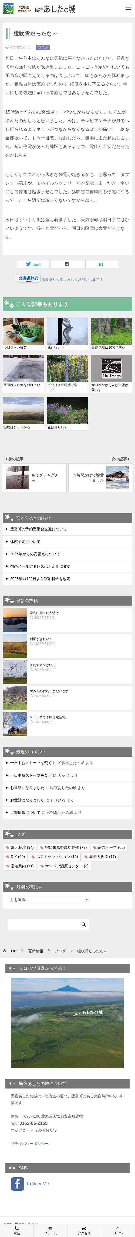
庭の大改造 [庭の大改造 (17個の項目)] (102, 856)
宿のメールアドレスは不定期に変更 (40, 566)
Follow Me (30, 1184)
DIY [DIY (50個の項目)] (18, 856)
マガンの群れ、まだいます (80, 693)
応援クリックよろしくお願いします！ (72, 279)
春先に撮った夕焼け (80, 615)
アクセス (84, 1230)
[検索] (48, 924)
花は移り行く (58, 427)
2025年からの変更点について (35, 554)
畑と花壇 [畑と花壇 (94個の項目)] (22, 847)
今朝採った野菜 (15, 347)
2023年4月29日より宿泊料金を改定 (40, 579)
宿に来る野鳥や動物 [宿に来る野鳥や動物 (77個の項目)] (66, 847)
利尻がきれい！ (80, 641)
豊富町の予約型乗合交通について (38, 529)
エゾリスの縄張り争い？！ (63, 387)
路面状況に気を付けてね (22, 385)
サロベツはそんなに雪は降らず (110, 387)
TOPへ (118, 1230)
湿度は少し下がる (17, 427)
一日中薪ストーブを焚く (31, 763)
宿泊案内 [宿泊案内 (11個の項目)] (22, 866)
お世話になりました (27, 788)
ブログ (43, 47)
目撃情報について (25, 812)
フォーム (50, 1230)
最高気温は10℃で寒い (108, 347)
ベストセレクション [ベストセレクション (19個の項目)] (57, 856)
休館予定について (25, 541)
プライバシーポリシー (30, 1143)
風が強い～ (56, 347)
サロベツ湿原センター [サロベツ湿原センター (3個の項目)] (67, 866)
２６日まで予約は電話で (80, 719)
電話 (16, 1230)
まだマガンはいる (80, 667)
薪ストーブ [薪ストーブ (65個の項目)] (111, 847)
